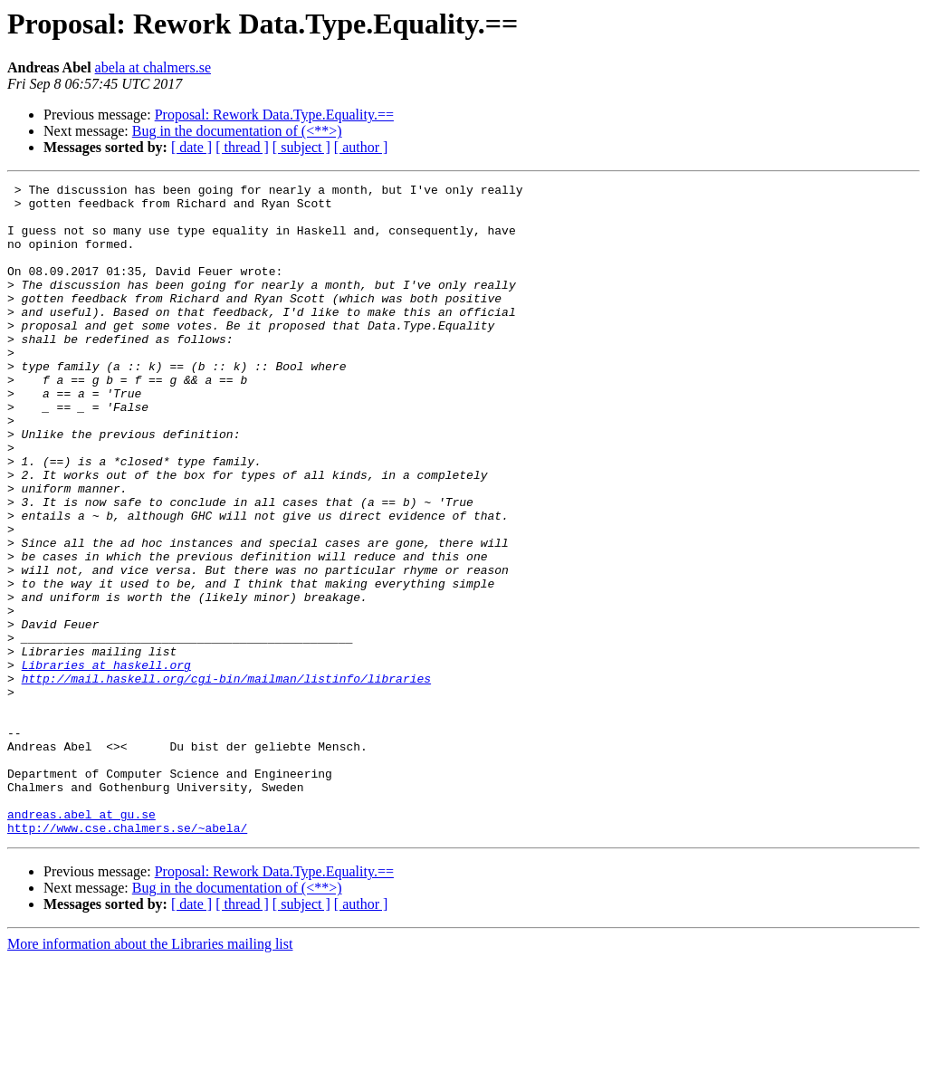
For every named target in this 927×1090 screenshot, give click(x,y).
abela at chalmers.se (153, 67)
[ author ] (361, 147)
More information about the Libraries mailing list (149, 1074)
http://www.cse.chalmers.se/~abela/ (127, 958)
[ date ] (191, 147)
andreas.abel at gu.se (81, 941)
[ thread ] (242, 147)
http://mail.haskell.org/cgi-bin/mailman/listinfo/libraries (226, 778)
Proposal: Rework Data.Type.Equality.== (274, 114)
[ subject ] (301, 147)
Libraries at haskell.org (106, 762)
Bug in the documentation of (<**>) (237, 131)
